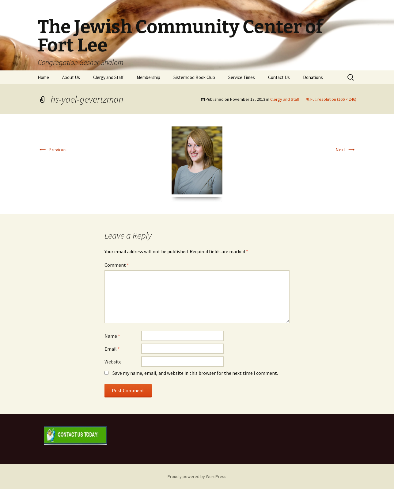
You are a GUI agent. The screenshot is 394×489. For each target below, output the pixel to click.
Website (113, 362)
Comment (116, 265)
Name (112, 336)
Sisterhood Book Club (194, 77)
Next (345, 149)
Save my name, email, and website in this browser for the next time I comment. (195, 373)
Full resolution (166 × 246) (333, 99)
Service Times (241, 77)
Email (112, 349)
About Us (71, 77)
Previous (52, 149)
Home (43, 77)
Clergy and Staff (108, 77)
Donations (313, 77)
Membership (148, 77)
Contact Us (279, 77)
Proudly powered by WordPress (197, 476)
